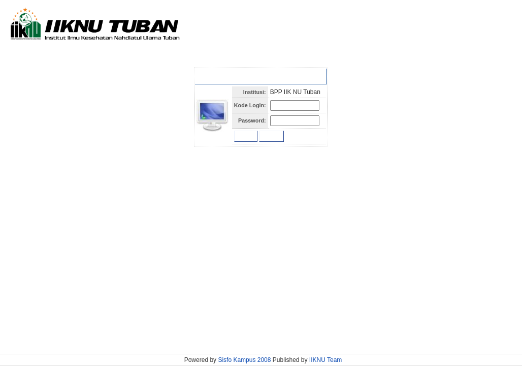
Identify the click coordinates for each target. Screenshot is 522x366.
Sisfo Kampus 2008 (245, 359)
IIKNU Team (325, 359)
